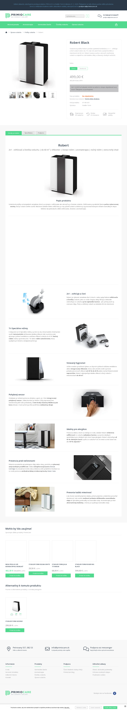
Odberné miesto (11, 675)
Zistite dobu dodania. (92, 99)
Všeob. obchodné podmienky (102, 670)
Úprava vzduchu (15, 32)
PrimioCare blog (69, 672)
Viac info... (67, 707)
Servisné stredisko (11, 672)
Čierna (74, 68)
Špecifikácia (28, 133)
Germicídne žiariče (41, 670)
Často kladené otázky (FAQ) (73, 670)
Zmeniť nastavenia (95, 707)
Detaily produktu (13, 133)
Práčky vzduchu (30, 32)
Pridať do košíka (15, 575)
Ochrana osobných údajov (101, 672)
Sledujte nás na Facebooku (103, 693)
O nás (7, 670)
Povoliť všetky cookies (110, 707)
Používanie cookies (99, 675)
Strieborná (83, 68)
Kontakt (8, 677)
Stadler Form (39, 564)
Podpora (41, 133)
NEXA (14, 565)
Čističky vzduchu (40, 675)
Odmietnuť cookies (81, 707)
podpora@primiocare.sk (110, 17)
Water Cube (52, 471)
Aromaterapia (39, 672)
